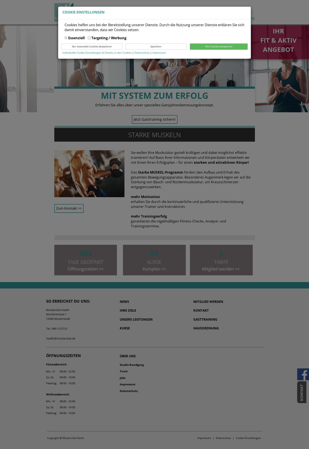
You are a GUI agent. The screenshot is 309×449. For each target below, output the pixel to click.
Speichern (156, 46)
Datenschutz (142, 52)
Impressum (159, 52)
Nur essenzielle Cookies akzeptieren (92, 46)
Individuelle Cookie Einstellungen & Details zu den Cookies (97, 52)
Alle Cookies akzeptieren (218, 46)
